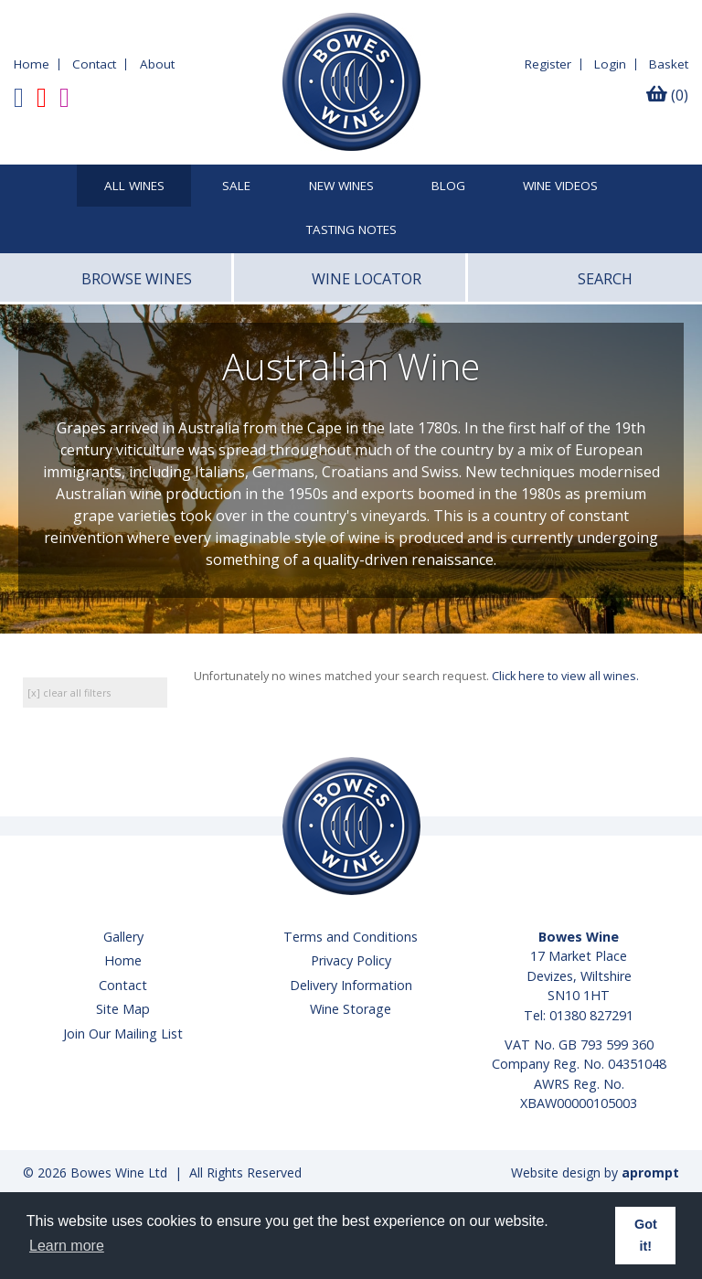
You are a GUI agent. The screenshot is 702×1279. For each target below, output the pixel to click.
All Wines (134, 186)
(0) (667, 95)
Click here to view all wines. (565, 676)
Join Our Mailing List (123, 1033)
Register (548, 64)
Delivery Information (351, 985)
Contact (94, 64)
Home (31, 64)
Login (610, 64)
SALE (236, 186)
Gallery (123, 936)
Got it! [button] (645, 1235)
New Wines (341, 186)
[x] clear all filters (69, 692)
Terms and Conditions (350, 936)
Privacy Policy (351, 960)
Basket (668, 64)
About (157, 64)
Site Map (123, 1009)
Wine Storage (350, 1009)
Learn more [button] (66, 1245)
